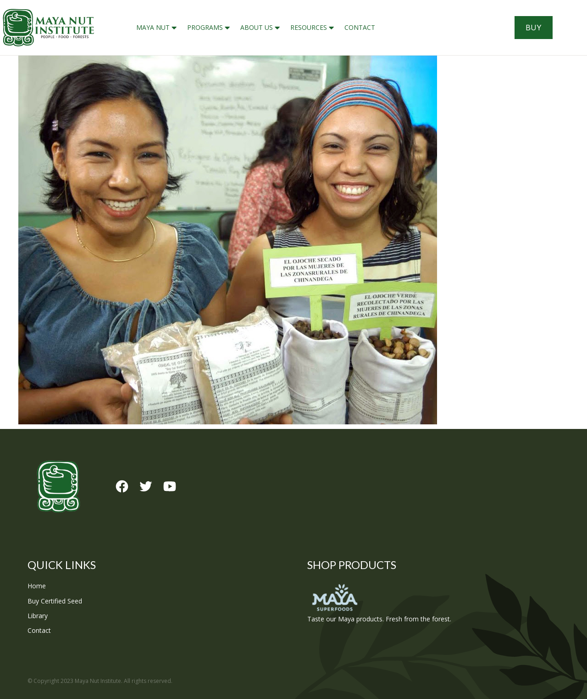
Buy (534, 27)
